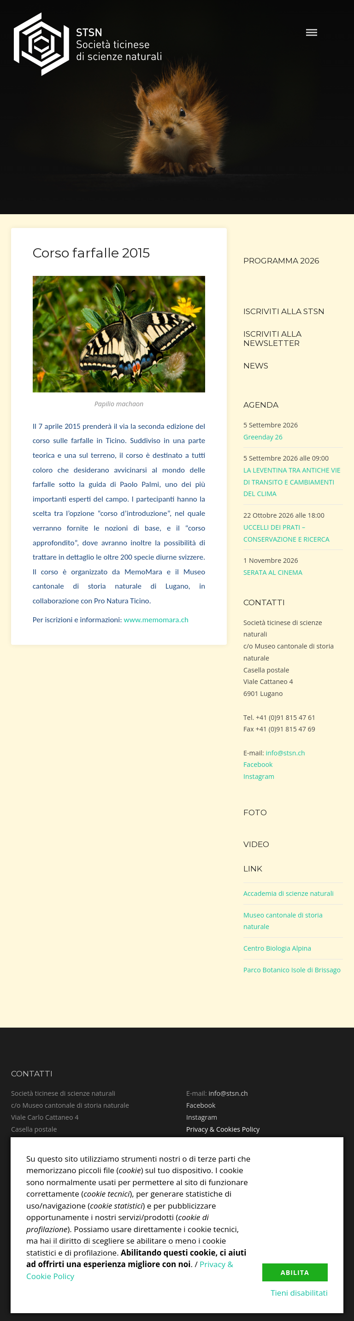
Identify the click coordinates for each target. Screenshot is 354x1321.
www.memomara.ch (156, 620)
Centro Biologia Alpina (277, 948)
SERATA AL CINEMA (272, 572)
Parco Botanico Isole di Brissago (292, 969)
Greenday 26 (263, 437)
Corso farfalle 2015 (91, 253)
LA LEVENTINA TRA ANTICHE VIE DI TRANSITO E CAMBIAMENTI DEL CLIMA (292, 482)
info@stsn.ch (285, 752)
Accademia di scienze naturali (288, 893)
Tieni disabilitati (299, 1292)
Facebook (258, 764)
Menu (311, 32)
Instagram (258, 776)
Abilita (295, 1272)
